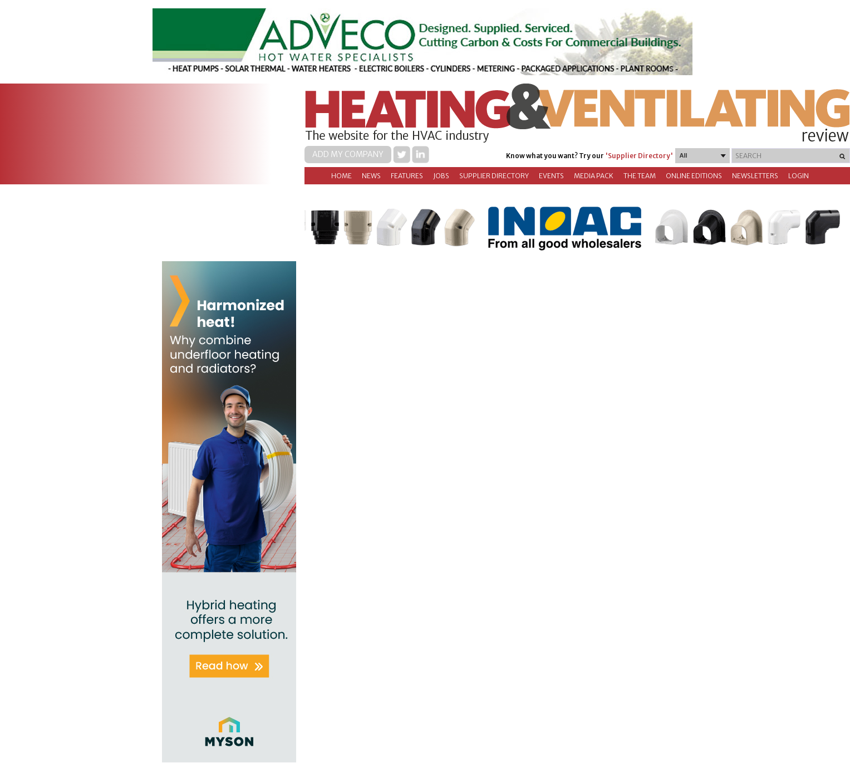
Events (551, 176)
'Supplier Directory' (639, 155)
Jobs (441, 176)
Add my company (348, 154)
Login (798, 176)
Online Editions (694, 176)
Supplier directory (494, 176)
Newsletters (755, 176)
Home (341, 176)
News (371, 176)
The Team (639, 176)
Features (407, 176)
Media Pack (593, 176)
